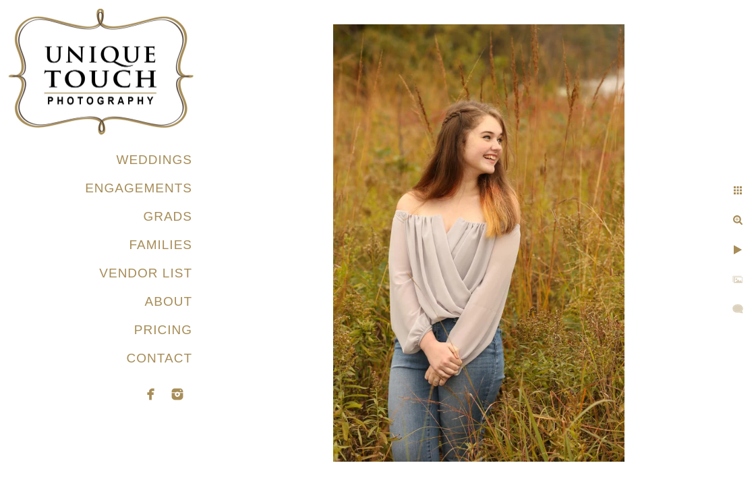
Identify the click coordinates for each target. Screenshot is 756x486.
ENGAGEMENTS (138, 188)
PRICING (163, 330)
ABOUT (168, 301)
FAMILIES (160, 245)
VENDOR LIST (145, 273)
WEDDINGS (155, 160)
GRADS (167, 216)
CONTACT (159, 358)
